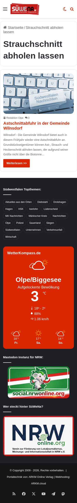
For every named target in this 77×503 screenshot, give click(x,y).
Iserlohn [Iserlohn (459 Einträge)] (33, 209)
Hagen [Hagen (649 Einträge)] (9, 209)
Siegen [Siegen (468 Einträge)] (50, 223)
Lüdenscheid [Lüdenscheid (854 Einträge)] (51, 209)
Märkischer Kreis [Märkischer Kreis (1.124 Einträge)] (38, 216)
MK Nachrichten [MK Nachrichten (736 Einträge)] (14, 216)
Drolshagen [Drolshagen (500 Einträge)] (59, 202)
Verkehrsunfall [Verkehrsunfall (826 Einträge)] (54, 229)
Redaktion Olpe (14, 117)
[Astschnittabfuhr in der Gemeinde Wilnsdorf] (38, 93)
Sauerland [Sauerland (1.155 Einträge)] (35, 223)
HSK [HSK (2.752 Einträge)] (20, 209)
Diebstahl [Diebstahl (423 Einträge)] (42, 202)
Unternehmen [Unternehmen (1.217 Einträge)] (33, 229)
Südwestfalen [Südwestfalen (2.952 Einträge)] (12, 229)
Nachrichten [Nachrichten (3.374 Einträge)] (59, 216)
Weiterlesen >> (16, 163)
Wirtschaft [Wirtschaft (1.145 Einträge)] (10, 236)
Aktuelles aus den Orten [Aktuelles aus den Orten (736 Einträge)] (18, 202)
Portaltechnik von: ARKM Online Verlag (30, 476)
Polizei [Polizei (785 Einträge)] (19, 223)
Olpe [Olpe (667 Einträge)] (7, 223)
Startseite (13, 28)
